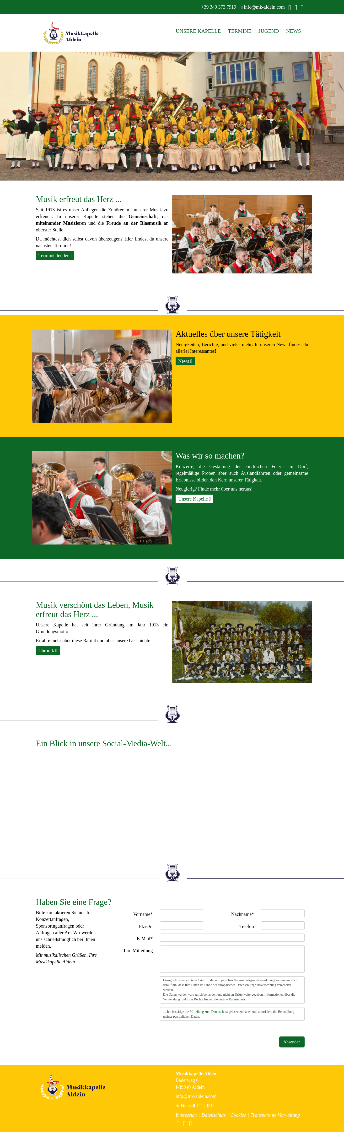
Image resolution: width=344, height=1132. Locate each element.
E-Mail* (145, 938)
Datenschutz (237, 999)
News (185, 361)
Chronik (47, 650)
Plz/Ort (146, 926)
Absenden (292, 1042)
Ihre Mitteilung (138, 950)
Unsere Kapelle (194, 499)
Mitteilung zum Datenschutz (209, 1012)
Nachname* (242, 914)
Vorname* (143, 914)
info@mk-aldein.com (263, 7)
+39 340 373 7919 (218, 7)
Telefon (246, 926)
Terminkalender (55, 255)
